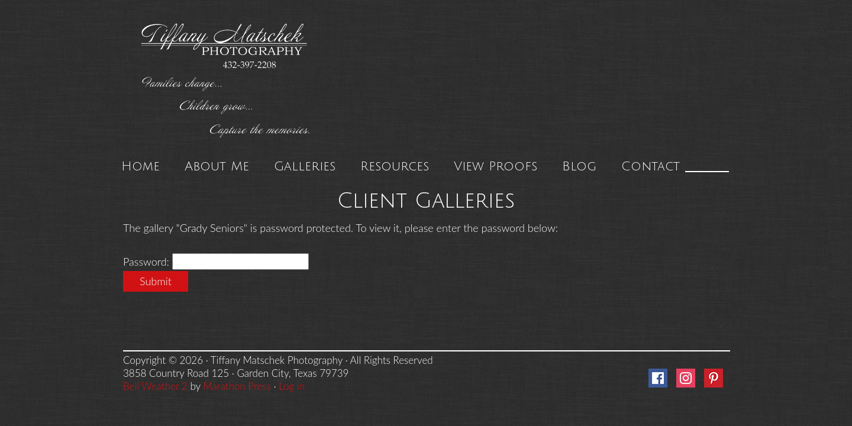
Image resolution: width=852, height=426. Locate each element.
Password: (147, 261)
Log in (292, 386)
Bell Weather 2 (155, 386)
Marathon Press (236, 386)
